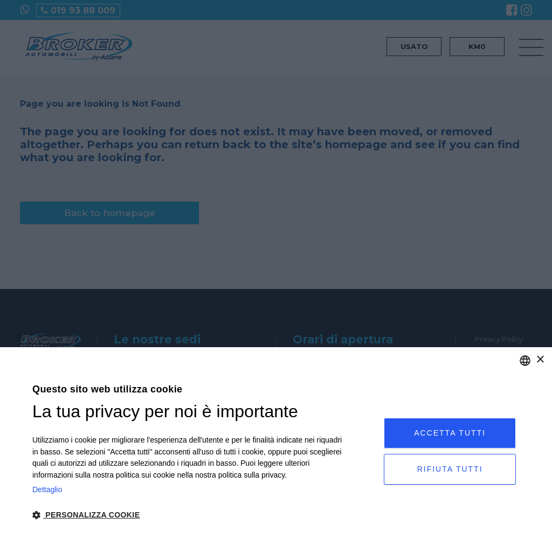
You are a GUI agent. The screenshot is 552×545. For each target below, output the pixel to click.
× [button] (540, 360)
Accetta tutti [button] (450, 433)
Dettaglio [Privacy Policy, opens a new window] (47, 489)
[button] (190, 515)
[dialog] (276, 446)
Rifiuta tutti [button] (450, 469)
